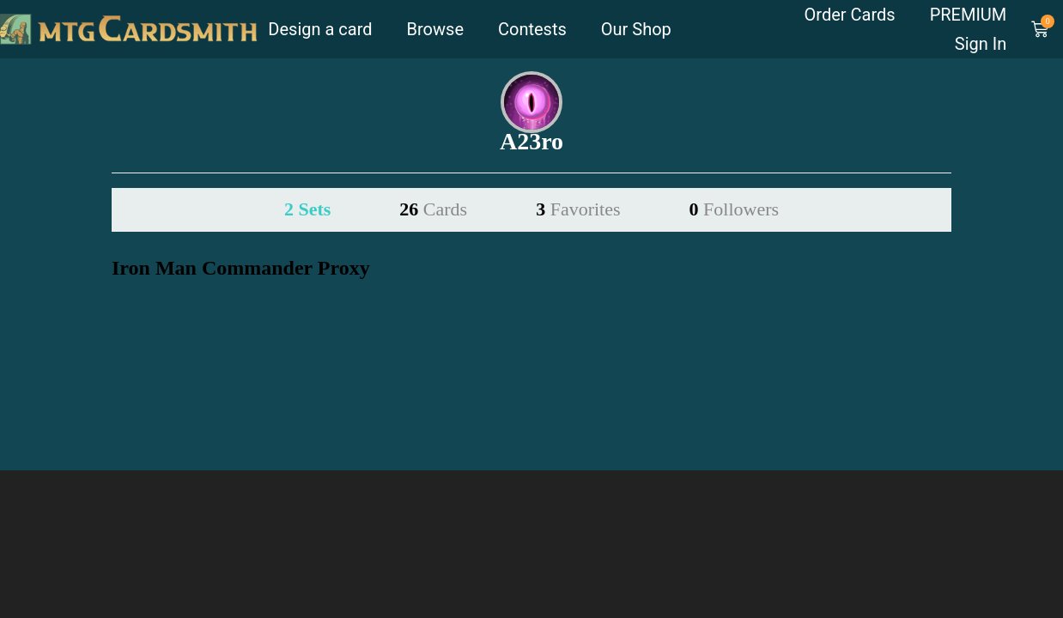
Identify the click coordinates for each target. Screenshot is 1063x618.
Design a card (320, 29)
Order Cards (850, 14)
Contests (532, 29)
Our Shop (636, 29)
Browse (435, 29)
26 (433, 209)
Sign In (980, 43)
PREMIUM (968, 14)
